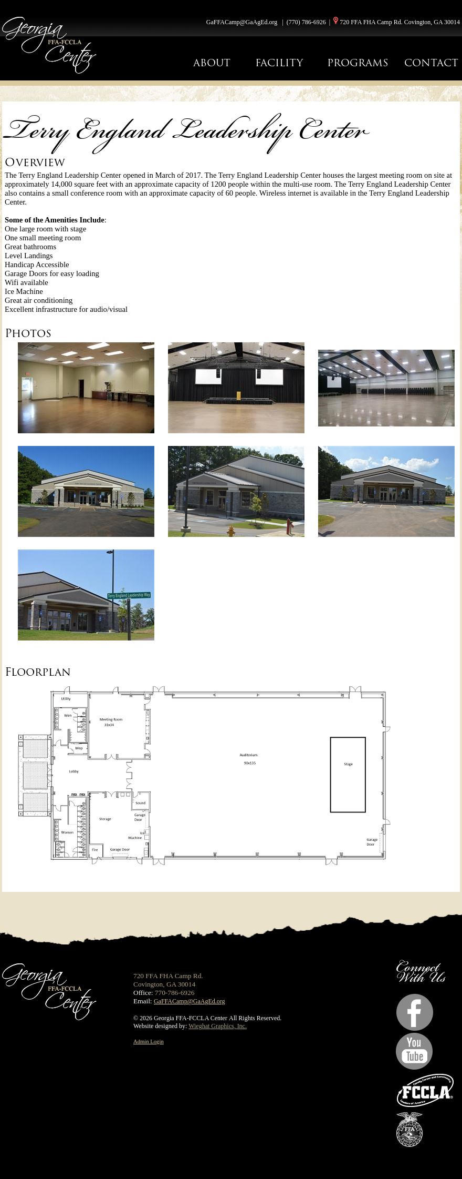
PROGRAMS (357, 62)
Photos (28, 333)
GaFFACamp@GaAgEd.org (242, 22)
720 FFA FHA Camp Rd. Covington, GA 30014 (400, 22)
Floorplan (38, 671)
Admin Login (148, 1041)
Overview (35, 162)
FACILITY (279, 62)
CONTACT (431, 62)
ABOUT (211, 62)
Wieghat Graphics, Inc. (217, 1026)
